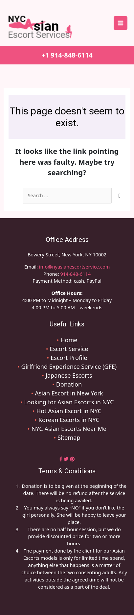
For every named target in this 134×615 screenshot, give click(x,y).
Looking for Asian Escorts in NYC (69, 402)
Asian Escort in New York (69, 393)
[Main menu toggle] (120, 23)
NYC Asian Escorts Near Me (69, 429)
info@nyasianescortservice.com (74, 266)
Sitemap (68, 437)
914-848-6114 (75, 274)
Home (68, 340)
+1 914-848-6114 (66, 55)
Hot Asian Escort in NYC (68, 411)
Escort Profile (69, 358)
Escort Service (69, 349)
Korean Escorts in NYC (69, 420)
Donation (69, 384)
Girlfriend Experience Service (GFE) (69, 366)
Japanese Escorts (69, 375)
